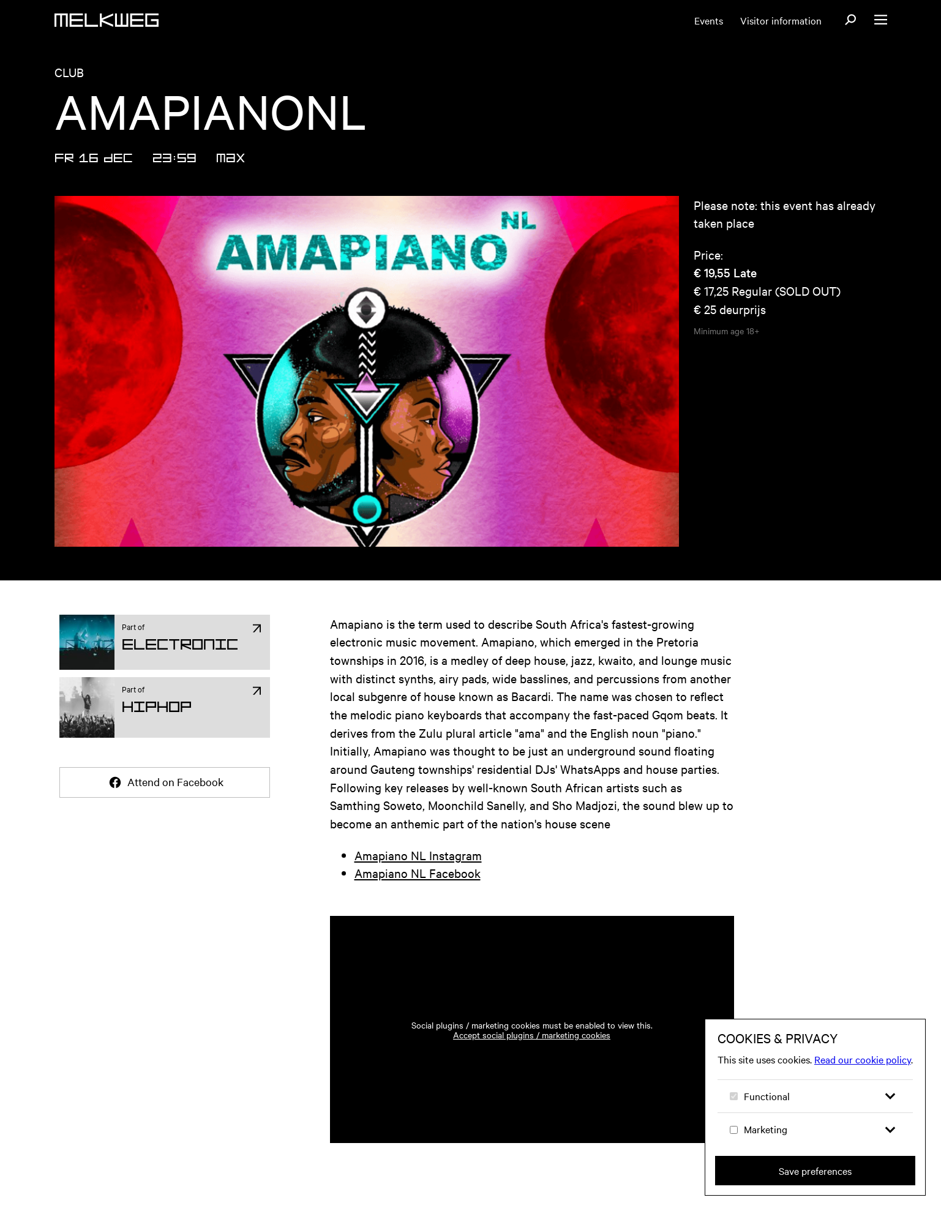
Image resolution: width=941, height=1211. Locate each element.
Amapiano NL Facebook (417, 872)
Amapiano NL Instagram (418, 855)
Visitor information (781, 20)
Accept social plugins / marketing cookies (531, 1035)
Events (708, 20)
